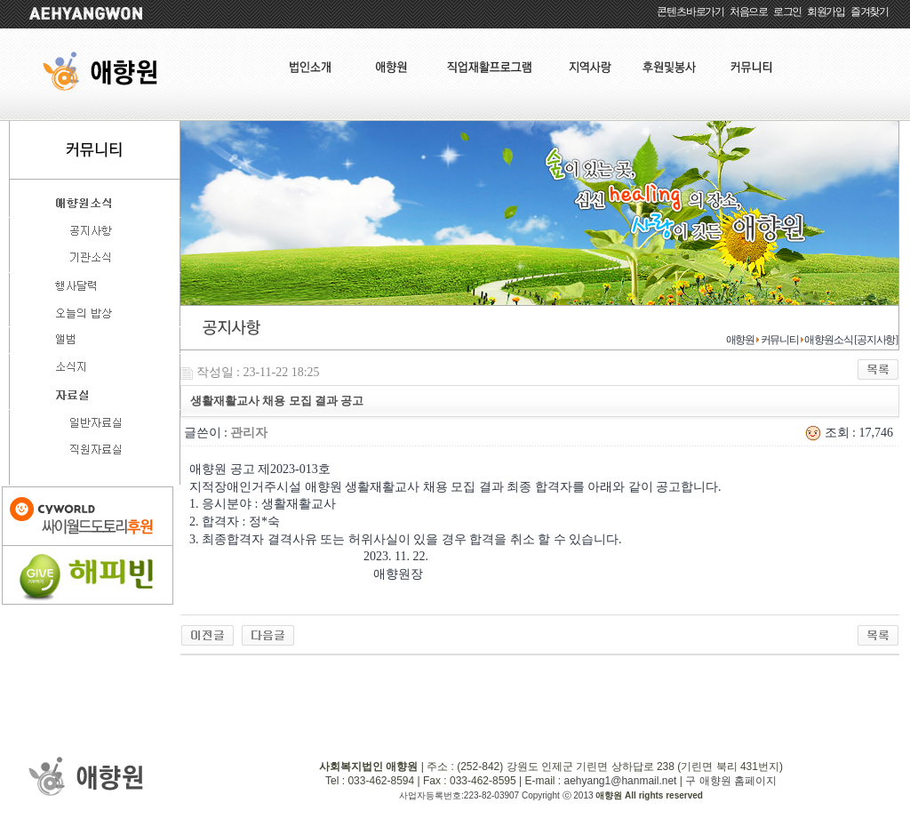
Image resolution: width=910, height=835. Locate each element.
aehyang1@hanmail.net (619, 781)
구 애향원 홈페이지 (731, 781)
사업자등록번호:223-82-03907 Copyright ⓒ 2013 (497, 795)
